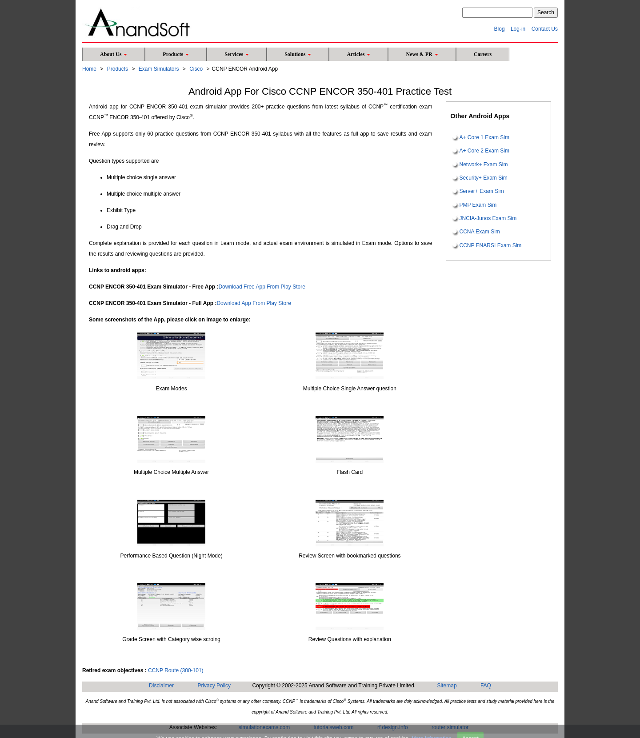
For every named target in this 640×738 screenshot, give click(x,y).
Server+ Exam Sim (482, 192)
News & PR (422, 54)
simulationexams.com (264, 727)
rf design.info (392, 727)
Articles (358, 54)
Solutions (297, 54)
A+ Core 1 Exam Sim (484, 137)
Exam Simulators (159, 69)
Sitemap (447, 685)
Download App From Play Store (253, 303)
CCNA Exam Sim (480, 232)
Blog (499, 29)
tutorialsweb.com (334, 727)
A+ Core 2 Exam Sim (484, 151)
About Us (113, 54)
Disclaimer (161, 685)
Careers (483, 54)
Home (89, 69)
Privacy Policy (214, 685)
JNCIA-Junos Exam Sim (488, 218)
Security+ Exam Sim (484, 178)
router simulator (450, 727)
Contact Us (545, 29)
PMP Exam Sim (478, 205)
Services (236, 54)
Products (176, 54)
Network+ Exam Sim (484, 164)
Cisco (196, 69)
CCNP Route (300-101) (176, 670)
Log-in (518, 29)
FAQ (485, 685)
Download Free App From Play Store (261, 287)
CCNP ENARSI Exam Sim (491, 245)
